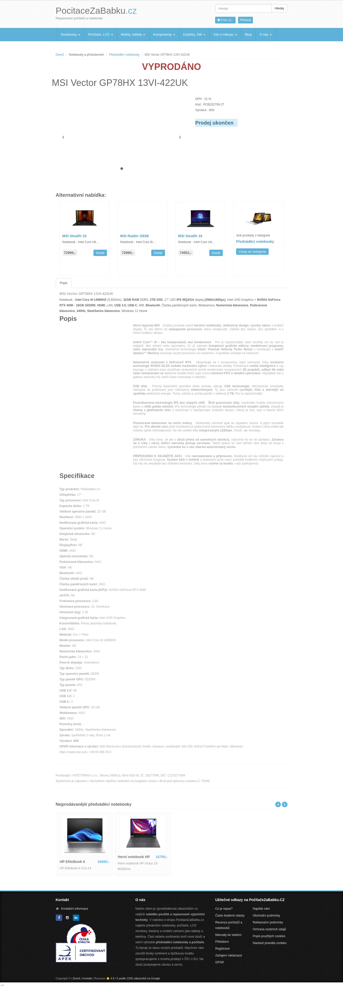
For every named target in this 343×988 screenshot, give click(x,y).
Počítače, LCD (100, 34)
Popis (63, 283)
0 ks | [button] (224, 20)
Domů (60, 54)
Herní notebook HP (134, 857)
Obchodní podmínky (266, 915)
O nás (265, 34)
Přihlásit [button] (245, 20)
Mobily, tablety (133, 34)
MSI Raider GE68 (134, 236)
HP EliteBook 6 (72, 862)
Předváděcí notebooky (124, 54)
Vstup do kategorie (252, 251)
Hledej (279, 8)
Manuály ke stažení (228, 935)
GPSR (219, 962)
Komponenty (164, 34)
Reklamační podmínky (268, 922)
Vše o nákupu (225, 34)
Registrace (222, 948)
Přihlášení (222, 942)
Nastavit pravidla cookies (270, 943)
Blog (248, 34)
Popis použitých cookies (269, 936)
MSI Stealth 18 (74, 236)
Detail (100, 253)
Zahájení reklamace (228, 955)
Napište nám (261, 908)
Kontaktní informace (74, 908)
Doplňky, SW (194, 34)
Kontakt (87, 978)
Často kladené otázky (229, 915)
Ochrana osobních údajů (269, 929)
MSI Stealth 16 (190, 236)
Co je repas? (223, 908)
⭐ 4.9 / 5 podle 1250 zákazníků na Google (133, 978)
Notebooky (70, 34)
